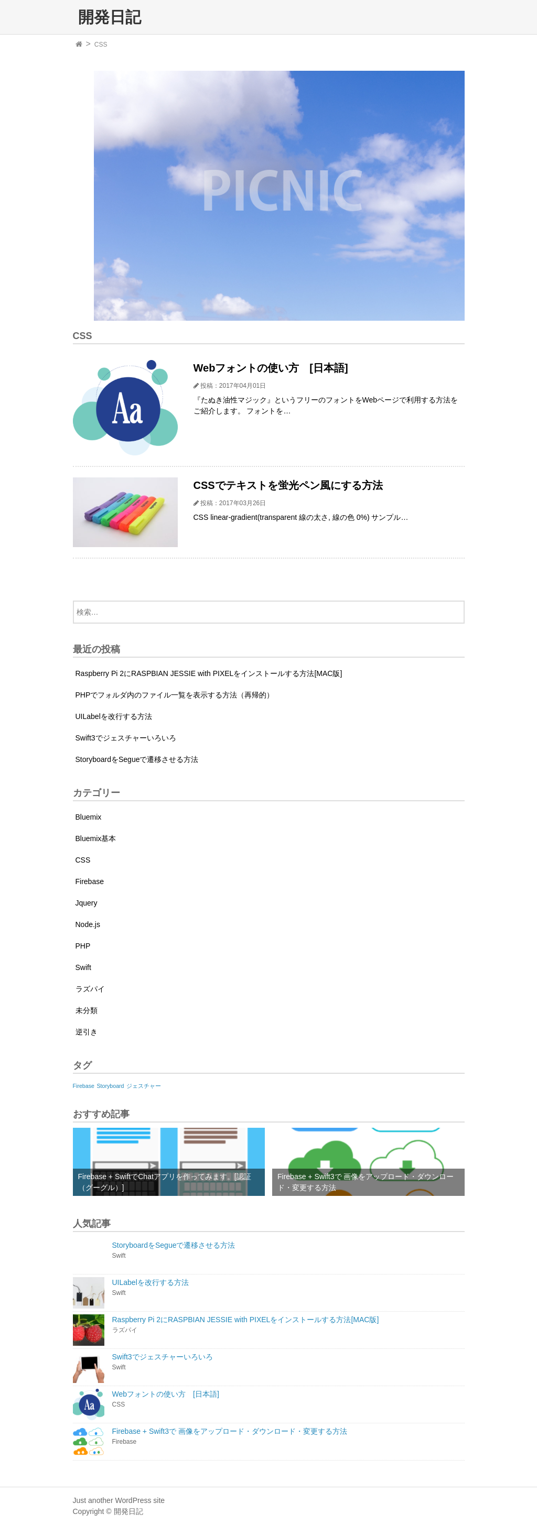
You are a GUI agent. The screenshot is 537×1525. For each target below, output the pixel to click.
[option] (279, 196)
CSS (101, 44)
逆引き (87, 1032)
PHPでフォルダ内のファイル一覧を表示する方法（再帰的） (175, 695)
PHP (83, 946)
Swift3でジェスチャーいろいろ (126, 738)
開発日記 (109, 17)
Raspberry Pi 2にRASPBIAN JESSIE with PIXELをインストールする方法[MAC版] (209, 673)
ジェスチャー (143, 1086)
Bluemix (89, 817)
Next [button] (472, 196)
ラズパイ (90, 989)
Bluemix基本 (96, 838)
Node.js (88, 924)
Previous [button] (65, 196)
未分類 (87, 1010)
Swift (83, 967)
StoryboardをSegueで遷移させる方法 (137, 759)
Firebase (90, 881)
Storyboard (110, 1086)
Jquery (87, 903)
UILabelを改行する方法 (114, 716)
